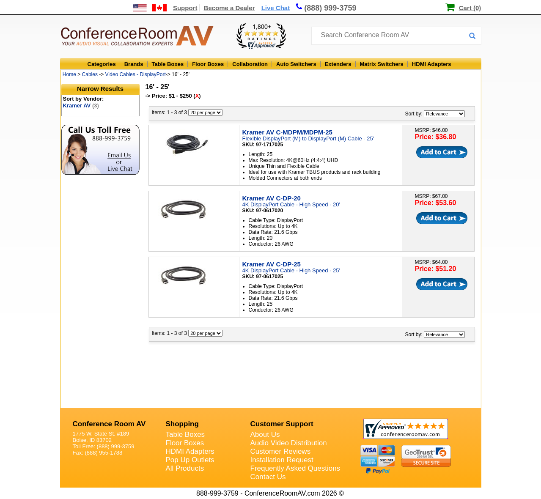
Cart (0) (470, 7)
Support (185, 7)
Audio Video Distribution (288, 443)
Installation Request (281, 460)
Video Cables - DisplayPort (135, 74)
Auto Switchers (296, 64)
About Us (265, 434)
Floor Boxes (208, 64)
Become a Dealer (229, 7)
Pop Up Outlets (190, 460)
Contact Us (268, 477)
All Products (185, 468)
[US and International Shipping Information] (150, 7)
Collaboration (250, 64)
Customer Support (281, 424)
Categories (102, 64)
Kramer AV (81, 105)
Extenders (338, 64)
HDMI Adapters (431, 64)
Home (69, 74)
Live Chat (275, 7)
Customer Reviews (280, 451)
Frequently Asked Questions (295, 468)
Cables (90, 74)
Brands (133, 64)
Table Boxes (168, 64)
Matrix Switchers (382, 64)
